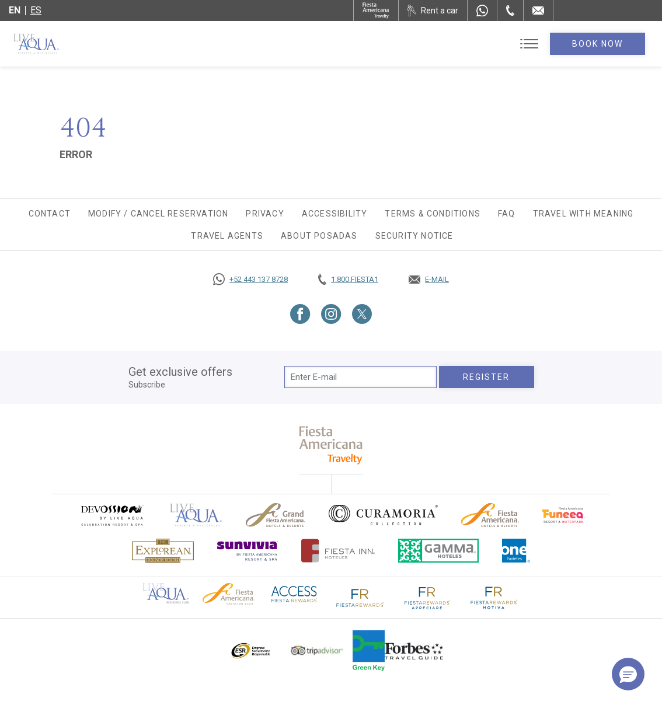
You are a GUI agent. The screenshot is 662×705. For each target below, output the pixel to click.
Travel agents (227, 235)
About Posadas (319, 235)
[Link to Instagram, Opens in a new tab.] (331, 314)
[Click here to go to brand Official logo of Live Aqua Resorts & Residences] (196, 515)
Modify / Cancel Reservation (158, 213)
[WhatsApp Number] (482, 10)
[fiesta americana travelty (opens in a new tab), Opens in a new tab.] (331, 445)
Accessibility (335, 213)
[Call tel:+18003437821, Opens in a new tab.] (348, 279)
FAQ (506, 213)
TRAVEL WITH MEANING (583, 213)
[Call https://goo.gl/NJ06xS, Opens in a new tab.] (250, 279)
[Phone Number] (510, 10)
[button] (628, 674)
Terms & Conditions (432, 213)
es (35, 10)
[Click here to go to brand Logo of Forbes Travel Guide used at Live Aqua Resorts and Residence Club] (414, 650)
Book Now (597, 43)
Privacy (265, 213)
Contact (50, 213)
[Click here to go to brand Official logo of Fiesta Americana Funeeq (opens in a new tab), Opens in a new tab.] (563, 515)
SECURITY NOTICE (414, 235)
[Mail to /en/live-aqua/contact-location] (538, 10)
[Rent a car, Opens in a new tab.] (433, 10)
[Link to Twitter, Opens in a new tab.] (362, 314)
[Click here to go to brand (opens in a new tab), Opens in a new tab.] (111, 515)
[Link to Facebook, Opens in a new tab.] (300, 314)
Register (486, 377)
